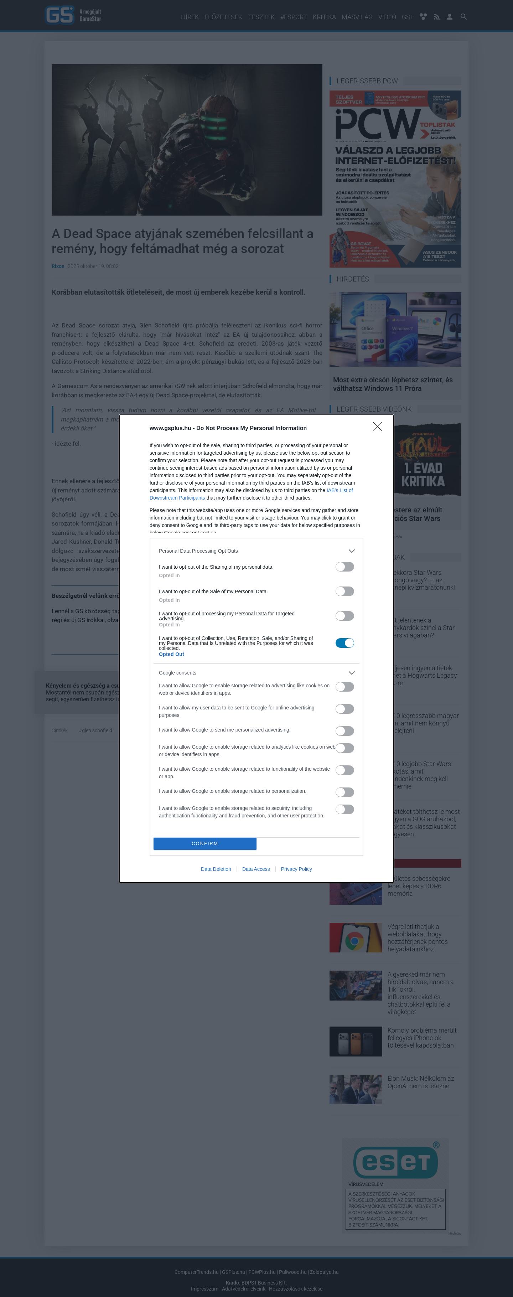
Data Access (256, 869)
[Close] (380, 428)
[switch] (345, 567)
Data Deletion (216, 869)
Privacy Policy (296, 869)
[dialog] (256, 649)
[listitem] (256, 551)
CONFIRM (205, 843)
